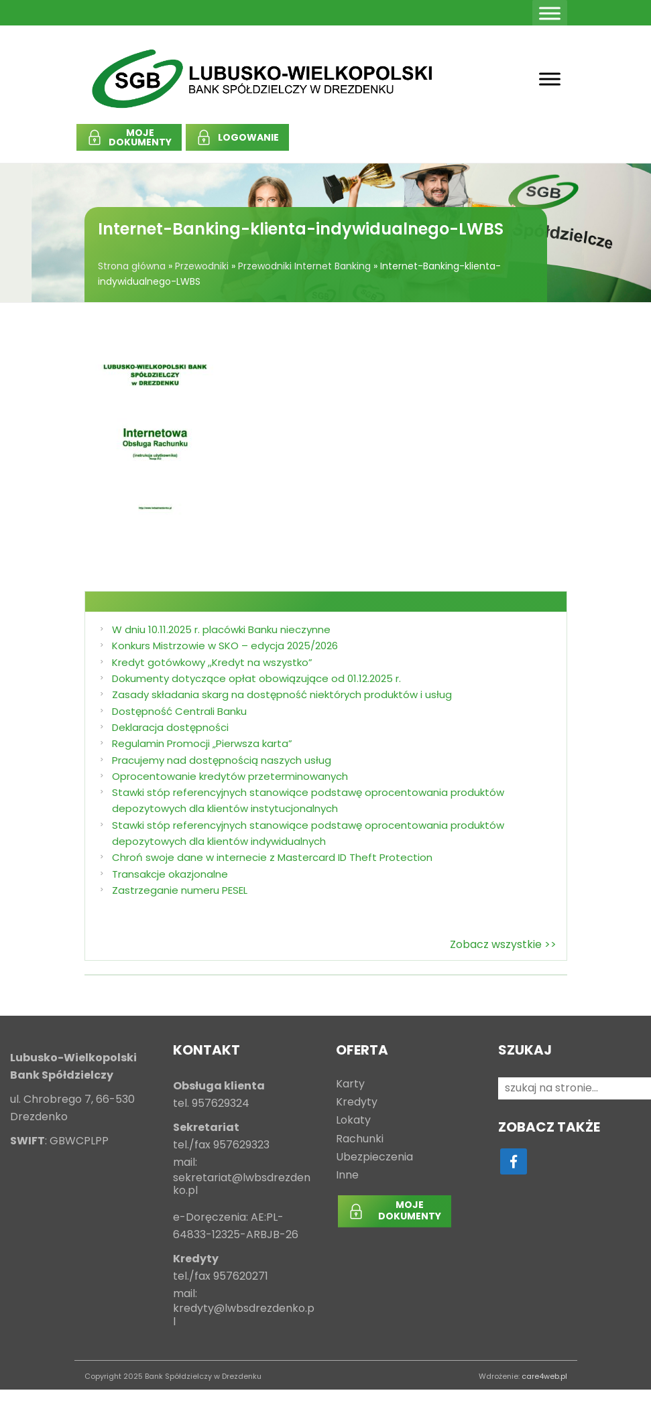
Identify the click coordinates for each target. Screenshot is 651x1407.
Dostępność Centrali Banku (179, 711)
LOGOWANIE (248, 137)
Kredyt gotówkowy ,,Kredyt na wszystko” (212, 662)
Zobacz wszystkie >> (503, 944)
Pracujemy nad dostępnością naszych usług (221, 760)
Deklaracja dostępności (170, 727)
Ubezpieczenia (374, 1157)
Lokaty (353, 1121)
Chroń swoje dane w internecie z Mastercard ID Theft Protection (272, 857)
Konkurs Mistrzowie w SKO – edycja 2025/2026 (225, 646)
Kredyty (356, 1102)
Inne (347, 1175)
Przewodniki (202, 266)
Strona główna (132, 266)
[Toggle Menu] (549, 13)
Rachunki (359, 1139)
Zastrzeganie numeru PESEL (179, 890)
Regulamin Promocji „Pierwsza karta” (202, 743)
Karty (350, 1084)
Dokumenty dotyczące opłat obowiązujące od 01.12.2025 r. (256, 678)
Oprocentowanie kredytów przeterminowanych (230, 776)
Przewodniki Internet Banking (304, 266)
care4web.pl (544, 1376)
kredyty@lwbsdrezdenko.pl (243, 1315)
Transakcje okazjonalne (170, 874)
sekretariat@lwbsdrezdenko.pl (241, 1184)
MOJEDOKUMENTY (140, 137)
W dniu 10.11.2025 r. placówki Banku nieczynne (221, 629)
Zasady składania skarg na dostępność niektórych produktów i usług (282, 694)
